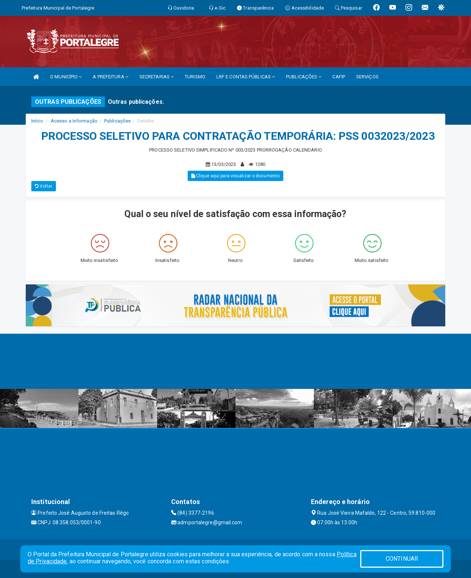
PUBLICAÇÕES (303, 76)
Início (37, 121)
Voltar (43, 186)
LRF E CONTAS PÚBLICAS (245, 76)
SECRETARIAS (156, 76)
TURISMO (195, 76)
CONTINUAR (402, 558)
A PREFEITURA (110, 76)
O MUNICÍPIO (66, 76)
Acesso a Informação (74, 121)
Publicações (117, 121)
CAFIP (338, 76)
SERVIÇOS (367, 76)
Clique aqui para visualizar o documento (235, 175)
